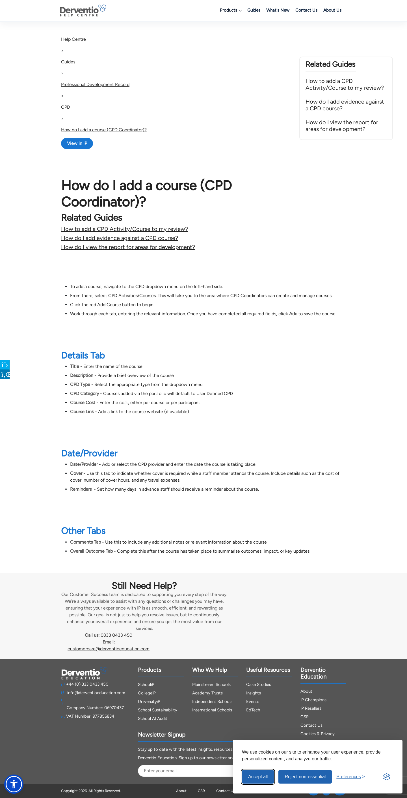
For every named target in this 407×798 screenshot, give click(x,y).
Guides (253, 10)
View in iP (77, 143)
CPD (65, 107)
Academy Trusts (207, 693)
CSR (304, 716)
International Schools (212, 710)
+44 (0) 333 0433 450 (85, 684)
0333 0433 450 (116, 635)
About (306, 691)
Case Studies (258, 684)
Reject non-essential (305, 776)
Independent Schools (212, 701)
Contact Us (306, 10)
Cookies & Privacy (317, 733)
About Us (332, 10)
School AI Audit (152, 718)
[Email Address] (194, 771)
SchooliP (146, 684)
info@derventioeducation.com (93, 692)
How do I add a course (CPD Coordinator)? (104, 129)
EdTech (253, 710)
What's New (277, 10)
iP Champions (313, 699)
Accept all (258, 776)
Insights (253, 693)
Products (230, 10)
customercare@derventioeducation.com (109, 648)
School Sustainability (157, 710)
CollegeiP (147, 693)
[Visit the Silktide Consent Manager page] (386, 777)
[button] (14, 784)
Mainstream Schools (211, 684)
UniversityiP (149, 701)
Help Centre (73, 39)
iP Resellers (310, 708)
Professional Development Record (95, 84)
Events (252, 701)
